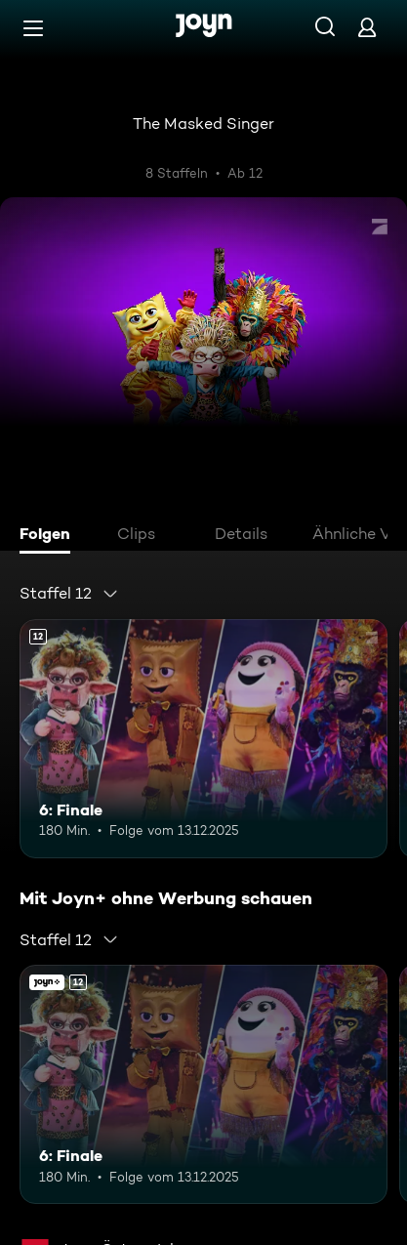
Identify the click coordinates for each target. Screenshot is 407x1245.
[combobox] (69, 593)
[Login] (367, 27)
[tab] (50, 536)
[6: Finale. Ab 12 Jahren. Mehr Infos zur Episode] (203, 738)
